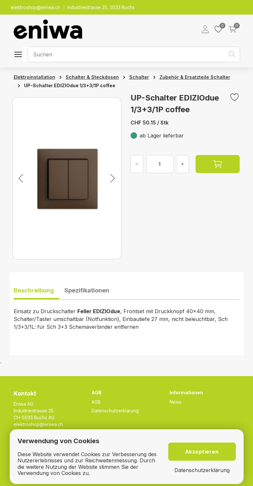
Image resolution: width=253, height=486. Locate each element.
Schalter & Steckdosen (92, 77)
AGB (96, 402)
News (176, 402)
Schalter (139, 77)
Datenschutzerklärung (115, 410)
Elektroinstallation (34, 77)
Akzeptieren (202, 451)
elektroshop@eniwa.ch (38, 424)
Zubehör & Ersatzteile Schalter (194, 77)
